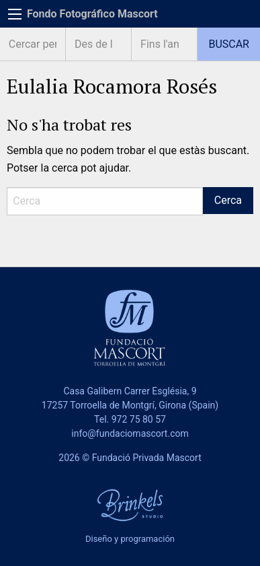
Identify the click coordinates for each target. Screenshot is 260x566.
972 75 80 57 (139, 419)
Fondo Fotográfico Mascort (92, 13)
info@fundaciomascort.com (129, 433)
